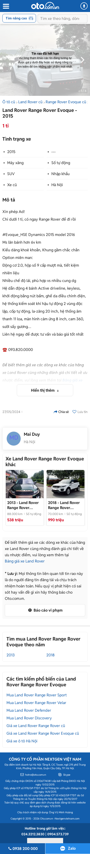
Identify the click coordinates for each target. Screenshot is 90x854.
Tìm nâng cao (19, 18)
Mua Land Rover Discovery (29, 718)
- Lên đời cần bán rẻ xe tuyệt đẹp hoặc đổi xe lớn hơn (24, 505)
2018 (50, 655)
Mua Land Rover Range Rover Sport (36, 695)
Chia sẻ (61, 412)
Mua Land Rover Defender (28, 710)
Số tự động (60, 162)
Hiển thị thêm (43, 390)
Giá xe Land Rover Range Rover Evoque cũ (42, 733)
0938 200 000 (22, 848)
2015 (11, 151)
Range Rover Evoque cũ (66, 101)
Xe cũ (12, 184)
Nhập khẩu (60, 173)
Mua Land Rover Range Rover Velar (36, 702)
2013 (10, 655)
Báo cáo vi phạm (45, 610)
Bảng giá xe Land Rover (25, 561)
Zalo (72, 848)
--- (53, 151)
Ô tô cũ (8, 101)
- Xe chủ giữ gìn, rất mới (64, 505)
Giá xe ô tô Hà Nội (21, 741)
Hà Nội (57, 184)
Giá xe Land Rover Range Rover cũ (35, 725)
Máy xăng (15, 162)
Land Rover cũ (30, 101)
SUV (11, 173)
